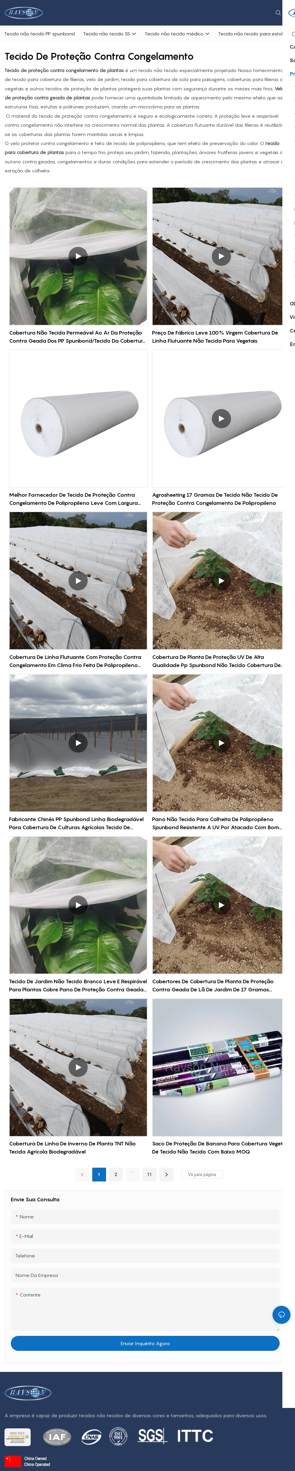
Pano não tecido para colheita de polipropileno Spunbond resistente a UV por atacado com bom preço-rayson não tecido (215, 823)
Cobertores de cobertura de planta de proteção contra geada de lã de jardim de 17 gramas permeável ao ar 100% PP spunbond (213, 985)
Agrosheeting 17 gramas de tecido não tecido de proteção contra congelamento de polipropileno (215, 499)
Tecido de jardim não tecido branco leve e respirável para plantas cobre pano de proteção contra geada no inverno (78, 985)
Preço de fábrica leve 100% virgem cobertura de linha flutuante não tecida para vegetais (215, 336)
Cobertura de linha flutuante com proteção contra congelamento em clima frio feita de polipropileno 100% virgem (75, 661)
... (132, 1171)
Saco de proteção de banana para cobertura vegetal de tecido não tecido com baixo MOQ (219, 1147)
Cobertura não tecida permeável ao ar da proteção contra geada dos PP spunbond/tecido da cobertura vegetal (77, 337)
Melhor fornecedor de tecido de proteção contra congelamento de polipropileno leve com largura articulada (73, 499)
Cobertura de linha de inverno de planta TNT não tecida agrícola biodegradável (72, 1147)
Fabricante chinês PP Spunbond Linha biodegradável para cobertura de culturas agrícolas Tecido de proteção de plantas (76, 823)
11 (149, 1174)
